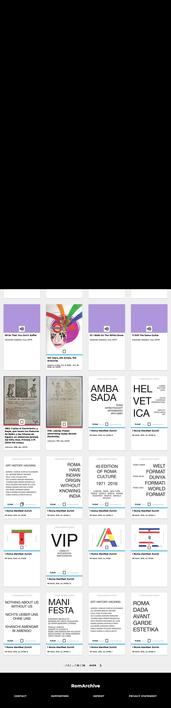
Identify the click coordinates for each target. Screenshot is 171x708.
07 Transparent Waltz (144, 281)
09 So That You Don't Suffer (21, 335)
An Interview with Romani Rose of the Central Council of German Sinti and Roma (20, 53)
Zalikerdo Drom (56, 223)
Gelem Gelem (55, 115)
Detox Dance (139, 43)
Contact (20, 696)
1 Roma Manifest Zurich (103, 430)
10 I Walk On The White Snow (107, 335)
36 (83, 665)
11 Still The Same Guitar (145, 335)
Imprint (98, 696)
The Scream (139, 181)
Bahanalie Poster (57, 72)
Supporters (60, 696)
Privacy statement (143, 696)
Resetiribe (121, 13)
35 (78, 665)
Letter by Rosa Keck (101, 226)
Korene (94, 169)
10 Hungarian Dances (144, 226)
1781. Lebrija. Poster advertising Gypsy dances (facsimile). (61, 434)
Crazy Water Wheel (101, 50)
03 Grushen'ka (98, 281)
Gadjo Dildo (11, 114)
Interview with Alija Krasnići (63, 172)
